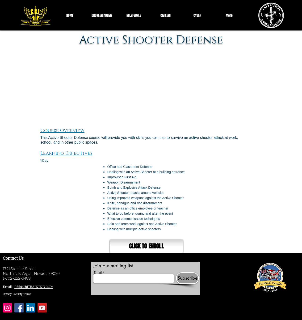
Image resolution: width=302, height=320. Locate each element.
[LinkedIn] (30, 307)
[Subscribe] (187, 278)
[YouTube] (42, 307)
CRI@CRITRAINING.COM (33, 287)
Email (97, 272)
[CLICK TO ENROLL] (146, 246)
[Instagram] (7, 307)
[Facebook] (19, 307)
